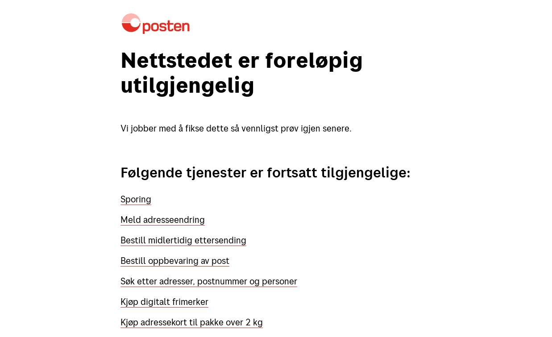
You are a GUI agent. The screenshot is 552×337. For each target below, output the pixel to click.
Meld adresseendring (162, 219)
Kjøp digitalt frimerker (164, 301)
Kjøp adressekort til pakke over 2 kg (191, 322)
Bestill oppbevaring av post (174, 260)
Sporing (135, 199)
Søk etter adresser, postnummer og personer (208, 281)
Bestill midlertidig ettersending (183, 240)
